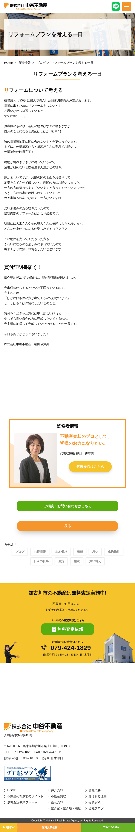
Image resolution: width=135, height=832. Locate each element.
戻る (67, 526)
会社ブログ (96, 808)
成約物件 (114, 551)
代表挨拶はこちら (90, 466)
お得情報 (40, 551)
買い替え (95, 561)
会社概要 (95, 790)
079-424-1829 (71, 648)
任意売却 (57, 802)
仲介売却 (57, 790)
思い (95, 551)
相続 (77, 561)
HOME (8, 62)
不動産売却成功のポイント (25, 796)
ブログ (41, 62)
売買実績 (95, 802)
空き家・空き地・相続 (66, 808)
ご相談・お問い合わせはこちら (67, 506)
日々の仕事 (41, 561)
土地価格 (61, 551)
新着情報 (25, 62)
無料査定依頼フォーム (22, 802)
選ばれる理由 (98, 796)
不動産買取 (58, 796)
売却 (80, 551)
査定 (61, 561)
